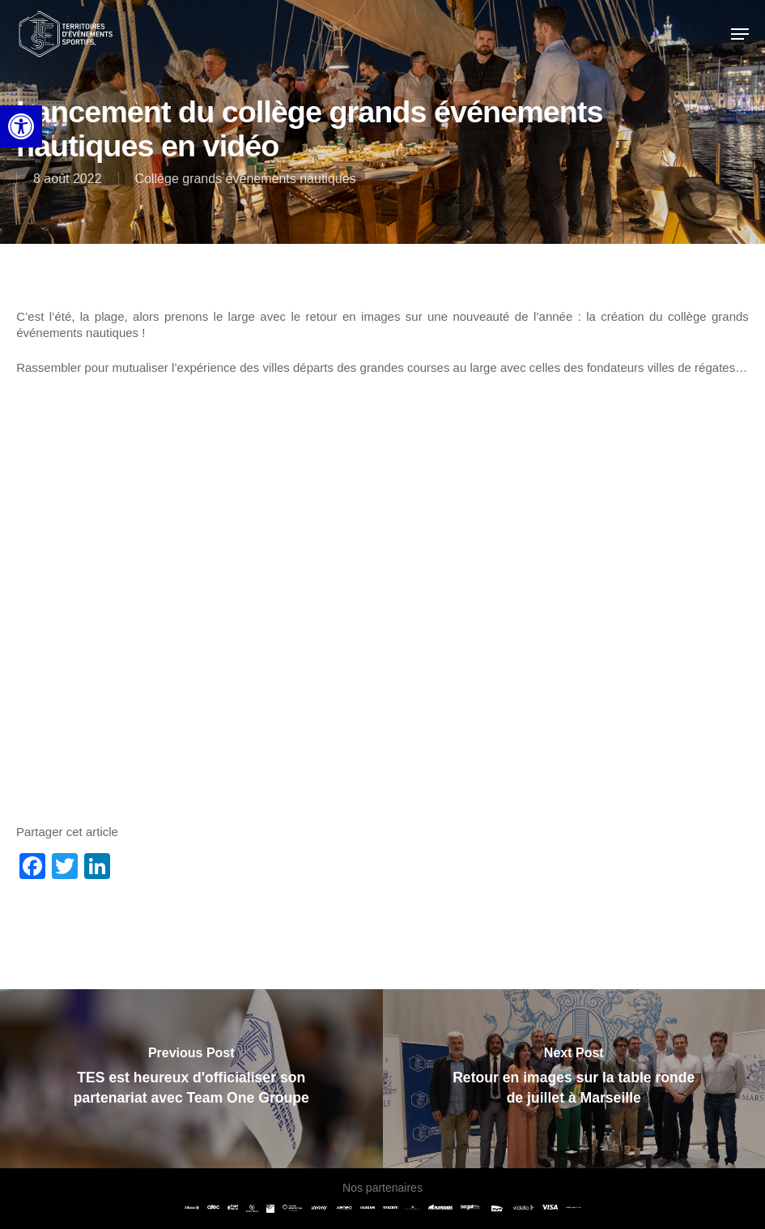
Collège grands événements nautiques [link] (245, 179)
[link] (21, 126)
